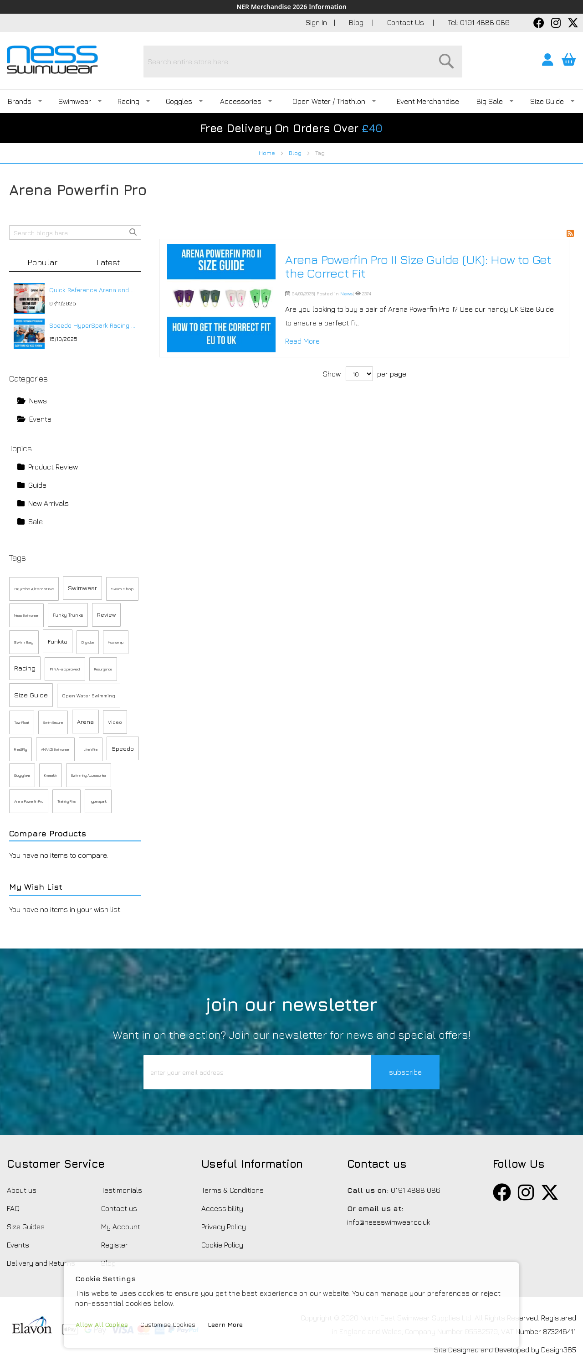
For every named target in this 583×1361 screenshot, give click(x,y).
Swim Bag (24, 641)
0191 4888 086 (415, 1190)
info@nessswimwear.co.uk (388, 1222)
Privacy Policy (223, 1226)
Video (115, 722)
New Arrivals (43, 503)
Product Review (47, 467)
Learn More (225, 1324)
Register (114, 1245)
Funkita (57, 641)
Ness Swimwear (26, 615)
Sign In (316, 22)
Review (106, 614)
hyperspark (98, 801)
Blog (357, 22)
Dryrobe (88, 642)
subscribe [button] (405, 1072)
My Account (120, 1226)
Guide (31, 485)
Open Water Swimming (88, 695)
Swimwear (80, 101)
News (346, 293)
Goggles (184, 101)
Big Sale (495, 101)
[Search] (446, 61)
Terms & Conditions (232, 1190)
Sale (30, 521)
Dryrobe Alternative (34, 588)
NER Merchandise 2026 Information (291, 7)
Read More (302, 341)
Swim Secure (53, 722)
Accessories (246, 101)
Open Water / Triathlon (334, 101)
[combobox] (302, 61)
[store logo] (52, 60)
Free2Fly (20, 749)
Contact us (119, 1208)
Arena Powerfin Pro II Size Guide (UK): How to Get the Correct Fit (418, 266)
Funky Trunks (68, 615)
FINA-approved (65, 668)
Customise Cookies (167, 1324)
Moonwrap (115, 642)
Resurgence (103, 669)
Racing (134, 101)
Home (267, 153)
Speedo (123, 748)
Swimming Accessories (88, 775)
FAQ (13, 1208)
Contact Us (406, 22)
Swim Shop (122, 588)
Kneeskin (50, 775)
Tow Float (21, 722)
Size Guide (552, 101)
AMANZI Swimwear (55, 749)
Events (34, 419)
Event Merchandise (428, 101)
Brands (25, 101)
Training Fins (66, 801)
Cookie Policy (222, 1245)
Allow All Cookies (102, 1324)
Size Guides (26, 1226)
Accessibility (222, 1208)
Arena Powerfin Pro (28, 801)
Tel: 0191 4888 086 (479, 22)
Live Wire (90, 749)
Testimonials (121, 1190)
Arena (85, 721)
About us (21, 1190)
